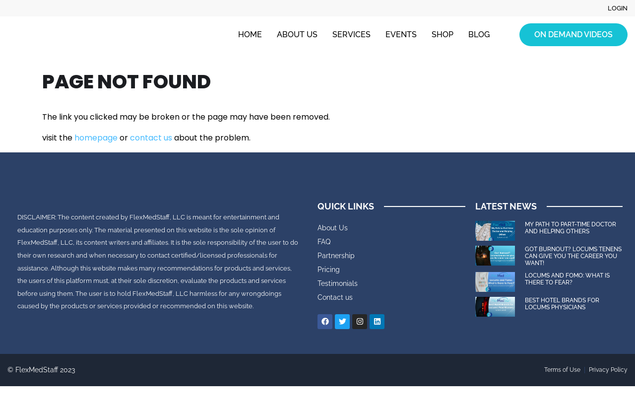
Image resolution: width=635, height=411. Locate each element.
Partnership (336, 256)
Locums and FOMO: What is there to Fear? (567, 279)
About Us (297, 35)
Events (401, 35)
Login (617, 8)
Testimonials (338, 283)
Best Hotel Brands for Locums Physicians (562, 304)
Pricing (329, 270)
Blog (479, 35)
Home (250, 35)
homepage (96, 137)
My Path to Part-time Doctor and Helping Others (570, 228)
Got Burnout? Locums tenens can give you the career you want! (573, 256)
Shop (442, 35)
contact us (151, 137)
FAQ (324, 242)
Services (351, 35)
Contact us (335, 297)
